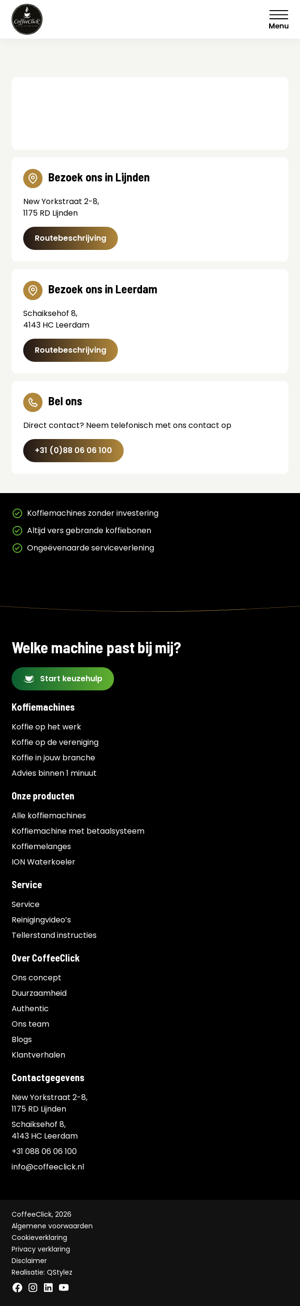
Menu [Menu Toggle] (278, 19)
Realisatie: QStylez (42, 1272)
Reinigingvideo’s (41, 919)
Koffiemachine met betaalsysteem (78, 831)
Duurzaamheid (39, 993)
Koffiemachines (43, 707)
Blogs (22, 1039)
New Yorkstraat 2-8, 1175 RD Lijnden (49, 1103)
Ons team (30, 1024)
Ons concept (36, 977)
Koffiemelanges (41, 846)
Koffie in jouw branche (53, 757)
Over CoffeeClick (46, 957)
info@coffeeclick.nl (48, 1166)
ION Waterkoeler (43, 861)
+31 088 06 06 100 (44, 1151)
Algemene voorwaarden (52, 1226)
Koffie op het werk (46, 726)
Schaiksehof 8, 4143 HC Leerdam (45, 1130)
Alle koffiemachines (49, 815)
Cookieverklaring (39, 1237)
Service (27, 884)
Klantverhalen (38, 1054)
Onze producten (43, 795)
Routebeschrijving (70, 238)
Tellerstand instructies (54, 935)
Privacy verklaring (41, 1249)
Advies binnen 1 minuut (54, 773)
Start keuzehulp (71, 678)
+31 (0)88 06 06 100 (73, 450)
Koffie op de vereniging (55, 742)
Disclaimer (29, 1260)
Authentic (30, 1008)
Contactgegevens (48, 1077)
